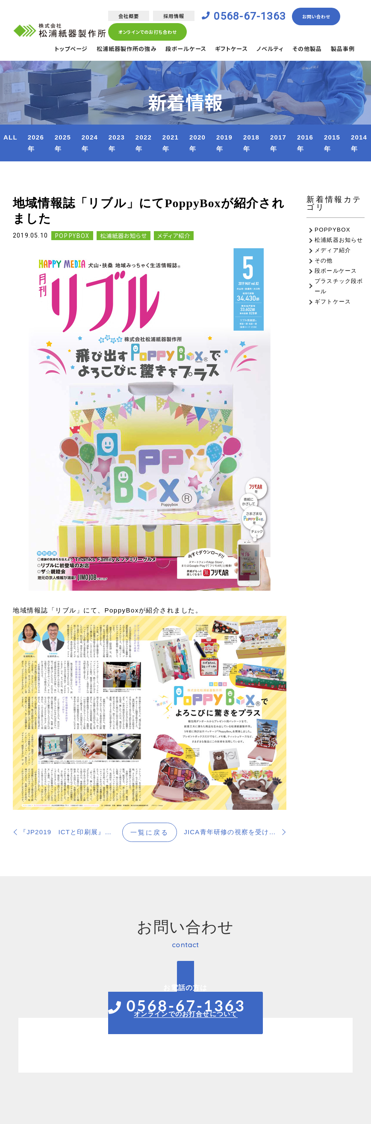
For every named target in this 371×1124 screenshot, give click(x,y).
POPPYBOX (72, 236)
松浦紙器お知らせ (123, 236)
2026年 (36, 143)
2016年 (305, 143)
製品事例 (342, 50)
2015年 (332, 143)
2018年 (251, 143)
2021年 (170, 143)
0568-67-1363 (252, 16)
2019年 (224, 143)
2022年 (143, 143)
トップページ (53, 50)
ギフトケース (224, 50)
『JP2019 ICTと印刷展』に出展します (71, 832)
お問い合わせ (322, 17)
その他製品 (304, 50)
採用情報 (173, 16)
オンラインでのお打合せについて (186, 1013)
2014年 (359, 143)
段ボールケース (176, 50)
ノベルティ (265, 50)
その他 (324, 260)
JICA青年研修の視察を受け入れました (235, 832)
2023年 (117, 143)
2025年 (63, 143)
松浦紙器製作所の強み (112, 50)
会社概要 (126, 16)
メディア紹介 (173, 236)
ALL (10, 137)
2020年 (197, 143)
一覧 (149, 832)
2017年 (278, 143)
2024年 (90, 143)
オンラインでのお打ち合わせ (147, 33)
